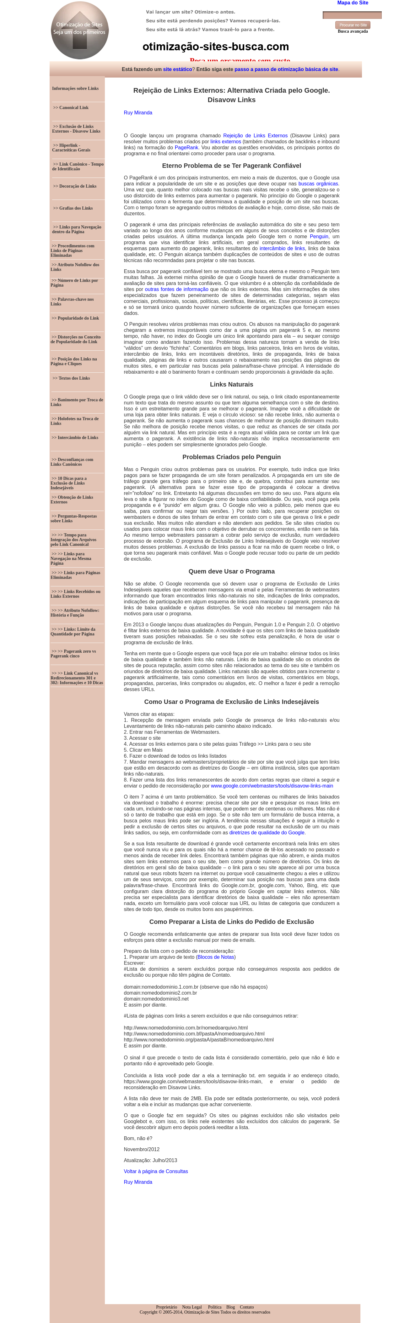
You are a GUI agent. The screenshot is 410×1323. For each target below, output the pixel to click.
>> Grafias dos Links (72, 208)
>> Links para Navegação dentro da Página (76, 229)
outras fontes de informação (176, 289)
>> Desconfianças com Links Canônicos (72, 462)
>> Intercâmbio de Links (74, 437)
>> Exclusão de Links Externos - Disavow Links (76, 129)
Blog (230, 1307)
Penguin (319, 236)
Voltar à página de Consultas (156, 1171)
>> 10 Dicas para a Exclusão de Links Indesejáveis (69, 483)
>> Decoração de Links (74, 186)
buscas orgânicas (318, 183)
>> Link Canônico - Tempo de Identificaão (78, 166)
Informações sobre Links (75, 88)
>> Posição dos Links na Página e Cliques (74, 361)
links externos (225, 141)
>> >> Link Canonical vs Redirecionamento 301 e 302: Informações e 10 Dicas (77, 678)
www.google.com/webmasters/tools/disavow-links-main (272, 785)
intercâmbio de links (282, 248)
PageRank (186, 147)
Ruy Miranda (138, 112)
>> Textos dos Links (70, 378)
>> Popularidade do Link (75, 318)
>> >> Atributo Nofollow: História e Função (75, 613)
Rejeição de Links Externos (255, 135)
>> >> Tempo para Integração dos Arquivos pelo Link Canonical (73, 540)
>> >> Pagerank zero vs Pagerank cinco (73, 653)
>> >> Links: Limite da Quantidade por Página (73, 631)
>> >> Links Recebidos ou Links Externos (75, 594)
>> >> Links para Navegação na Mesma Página (71, 559)
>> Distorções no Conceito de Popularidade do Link (76, 339)
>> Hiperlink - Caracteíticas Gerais (71, 147)
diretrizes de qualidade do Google (267, 832)
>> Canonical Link (70, 107)
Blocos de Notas (215, 957)
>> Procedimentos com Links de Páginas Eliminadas (72, 251)
